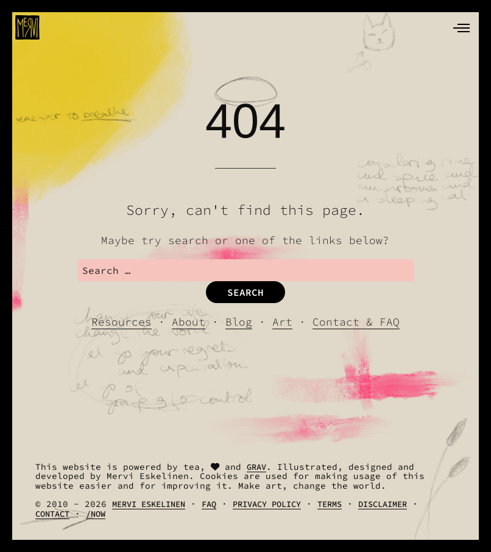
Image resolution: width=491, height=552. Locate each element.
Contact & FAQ (356, 322)
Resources (121, 322)
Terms (329, 504)
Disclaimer (382, 504)
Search (245, 292)
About (188, 322)
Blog (238, 322)
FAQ (209, 504)
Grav (256, 467)
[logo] (27, 27)
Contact (52, 514)
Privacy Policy (267, 504)
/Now (95, 514)
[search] (245, 270)
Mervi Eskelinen (148, 504)
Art (282, 322)
